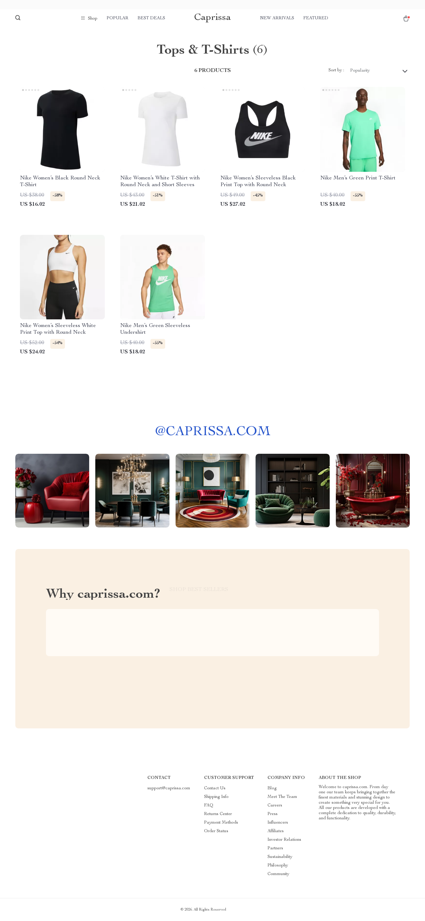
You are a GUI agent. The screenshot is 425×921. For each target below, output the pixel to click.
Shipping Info (216, 797)
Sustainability (280, 857)
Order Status (216, 831)
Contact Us (215, 788)
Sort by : (336, 70)
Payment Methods (221, 823)
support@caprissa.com (168, 788)
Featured (315, 18)
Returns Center (218, 814)
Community (278, 874)
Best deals (151, 18)
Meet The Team (282, 797)
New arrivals (277, 18)
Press (273, 814)
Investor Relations (284, 840)
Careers (275, 805)
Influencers (278, 823)
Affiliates (276, 831)
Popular (117, 18)
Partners (275, 848)
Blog (272, 788)
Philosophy (278, 865)
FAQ (208, 805)
